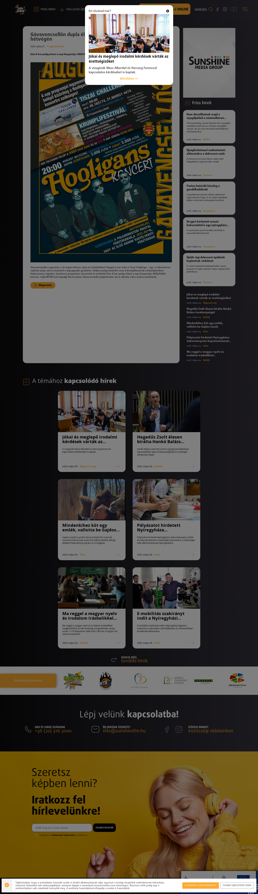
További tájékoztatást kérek (237, 885)
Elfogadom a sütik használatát (200, 885)
